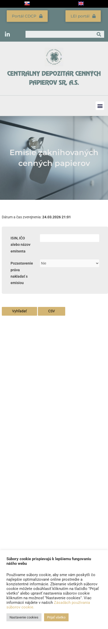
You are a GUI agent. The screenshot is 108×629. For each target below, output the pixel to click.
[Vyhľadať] (99, 34)
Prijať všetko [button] (56, 617)
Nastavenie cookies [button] (24, 617)
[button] (100, 105)
